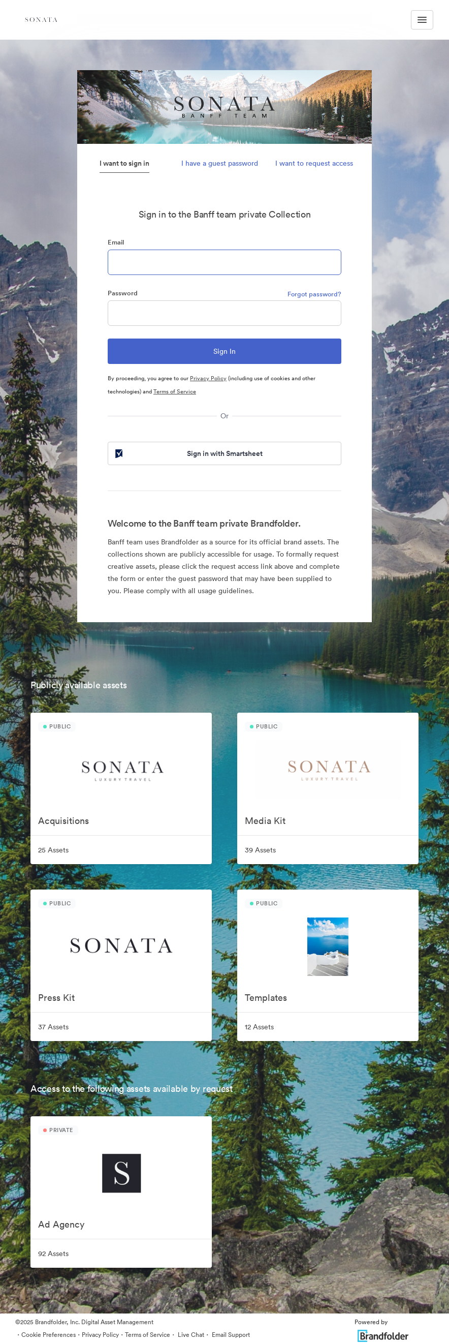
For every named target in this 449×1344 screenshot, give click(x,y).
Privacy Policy (208, 378)
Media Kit (265, 821)
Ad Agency (61, 1224)
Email (116, 242)
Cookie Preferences (48, 1334)
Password (123, 293)
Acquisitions (63, 821)
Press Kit (56, 997)
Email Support (230, 1334)
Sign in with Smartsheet (188, 453)
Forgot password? (314, 294)
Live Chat (190, 1334)
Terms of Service (174, 391)
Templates (266, 997)
